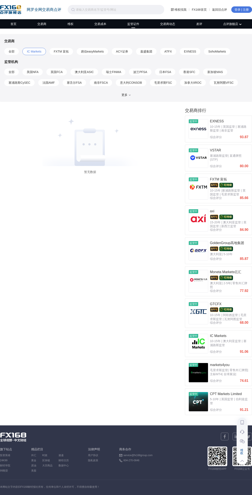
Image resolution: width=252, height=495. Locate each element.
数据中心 (64, 465)
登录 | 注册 (241, 9)
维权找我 (178, 9)
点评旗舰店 (232, 24)
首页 (13, 24)
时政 (47, 455)
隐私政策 (93, 460)
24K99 (3, 460)
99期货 (4, 470)
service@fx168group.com (137, 455)
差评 (199, 24)
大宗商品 (47, 465)
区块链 (47, 460)
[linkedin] (236, 436)
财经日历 (64, 460)
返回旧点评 (219, 9)
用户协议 (93, 455)
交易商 (41, 24)
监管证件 (133, 24)
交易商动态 (167, 24)
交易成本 (100, 24)
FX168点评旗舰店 (10, 9)
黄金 (33, 460)
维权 (70, 24)
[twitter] (248, 436)
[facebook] (225, 436)
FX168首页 (199, 9)
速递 (64, 455)
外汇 (33, 455)
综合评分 (216, 137)
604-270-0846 (131, 460)
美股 (33, 470)
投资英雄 (5, 455)
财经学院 (5, 465)
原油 (33, 465)
